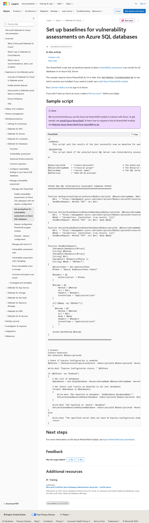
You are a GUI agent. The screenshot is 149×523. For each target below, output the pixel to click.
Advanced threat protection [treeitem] (21, 159)
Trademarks (113, 521)
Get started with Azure (134, 11)
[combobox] (18, 24)
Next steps (52, 60)
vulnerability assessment (110, 67)
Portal (118, 11)
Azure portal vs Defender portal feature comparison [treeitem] (21, 92)
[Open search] (136, 3)
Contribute (48, 521)
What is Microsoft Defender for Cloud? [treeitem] (21, 45)
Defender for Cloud (73, 20)
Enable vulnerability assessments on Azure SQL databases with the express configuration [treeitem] (24, 199)
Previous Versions (23, 521)
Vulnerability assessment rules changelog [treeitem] (22, 259)
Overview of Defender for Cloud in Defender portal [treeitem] (21, 79)
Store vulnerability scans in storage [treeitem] (22, 268)
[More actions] (138, 20)
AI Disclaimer (7, 521)
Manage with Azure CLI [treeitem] (22, 244)
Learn (49, 20)
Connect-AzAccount (60, 87)
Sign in (143, 3)
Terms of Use (99, 521)
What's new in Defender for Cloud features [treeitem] (19, 53)
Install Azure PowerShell (71, 120)
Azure (58, 20)
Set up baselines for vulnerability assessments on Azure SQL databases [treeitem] (23, 214)
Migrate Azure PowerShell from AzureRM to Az (75, 124)
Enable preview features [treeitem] (17, 85)
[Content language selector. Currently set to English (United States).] (14, 514)
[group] (93, 281)
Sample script (54, 57)
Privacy (59, 521)
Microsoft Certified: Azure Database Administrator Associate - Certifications (78, 487)
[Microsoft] (5, 3)
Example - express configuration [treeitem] (21, 237)
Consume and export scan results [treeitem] (23, 276)
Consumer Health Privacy (77, 521)
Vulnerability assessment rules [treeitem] (22, 251)
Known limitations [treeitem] (15, 98)
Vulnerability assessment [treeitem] (20, 153)
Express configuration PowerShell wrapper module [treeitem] (23, 227)
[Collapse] (34, 18)
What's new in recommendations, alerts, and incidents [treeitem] (20, 63)
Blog (36, 521)
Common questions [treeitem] (18, 163)
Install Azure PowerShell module (112, 81)
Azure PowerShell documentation (119, 439)
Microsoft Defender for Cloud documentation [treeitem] (17, 32)
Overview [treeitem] (14, 148)
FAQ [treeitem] (9, 103)
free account (94, 93)
